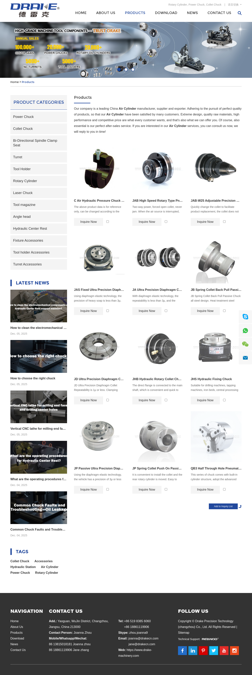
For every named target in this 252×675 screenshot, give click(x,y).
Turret (17, 157)
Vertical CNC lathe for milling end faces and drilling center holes (38, 428)
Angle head (22, 217)
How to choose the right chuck (32, 378)
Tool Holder (22, 169)
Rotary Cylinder (177, 4)
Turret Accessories (27, 264)
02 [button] (126, 69)
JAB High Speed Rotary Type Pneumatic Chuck (157, 200)
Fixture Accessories (28, 240)
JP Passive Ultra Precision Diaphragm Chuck (99, 468)
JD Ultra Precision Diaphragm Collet (99, 379)
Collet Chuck (213, 4)
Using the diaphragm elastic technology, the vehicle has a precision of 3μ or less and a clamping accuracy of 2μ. (98, 479)
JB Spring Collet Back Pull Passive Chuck (216, 289)
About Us (105, 13)
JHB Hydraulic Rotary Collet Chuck (157, 379)
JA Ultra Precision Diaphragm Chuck (157, 289)
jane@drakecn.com (142, 644)
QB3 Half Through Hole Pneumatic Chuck (216, 468)
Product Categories (38, 102)
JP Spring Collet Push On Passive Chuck (157, 468)
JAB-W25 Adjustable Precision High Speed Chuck (216, 200)
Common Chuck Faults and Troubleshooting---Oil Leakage (38, 529)
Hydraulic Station (23, 567)
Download (166, 13)
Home (81, 13)
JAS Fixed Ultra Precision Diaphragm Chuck (99, 289)
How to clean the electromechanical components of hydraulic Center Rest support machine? (38, 327)
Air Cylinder (50, 567)
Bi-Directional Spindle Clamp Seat (35, 143)
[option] (126, 50)
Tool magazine (24, 205)
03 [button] (133, 69)
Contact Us (219, 13)
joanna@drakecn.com (143, 638)
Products (135, 13)
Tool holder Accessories (31, 252)
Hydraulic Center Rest (30, 229)
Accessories (43, 561)
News (192, 13)
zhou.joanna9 (138, 632)
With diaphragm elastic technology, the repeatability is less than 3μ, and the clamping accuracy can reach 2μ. (155, 300)
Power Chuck (197, 4)
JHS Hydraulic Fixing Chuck (211, 379)
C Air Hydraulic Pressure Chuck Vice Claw (99, 200)
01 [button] (119, 69)
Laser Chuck (23, 193)
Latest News (32, 283)
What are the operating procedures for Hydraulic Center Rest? (38, 479)
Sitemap (183, 632)
